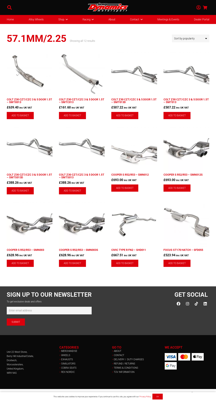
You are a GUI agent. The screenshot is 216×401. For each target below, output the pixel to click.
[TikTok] (196, 304)
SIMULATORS (68, 363)
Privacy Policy (145, 396)
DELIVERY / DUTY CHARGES (129, 359)
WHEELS (65, 355)
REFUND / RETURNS (124, 363)
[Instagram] (187, 304)
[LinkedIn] (205, 304)
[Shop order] (190, 38)
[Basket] (205, 7)
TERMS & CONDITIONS (126, 367)
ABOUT (117, 351)
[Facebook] (178, 304)
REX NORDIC (68, 372)
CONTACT (119, 355)
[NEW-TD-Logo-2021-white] (108, 7)
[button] (9, 7)
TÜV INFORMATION (124, 372)
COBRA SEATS (68, 367)
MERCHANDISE (69, 351)
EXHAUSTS (67, 359)
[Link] (198, 7)
